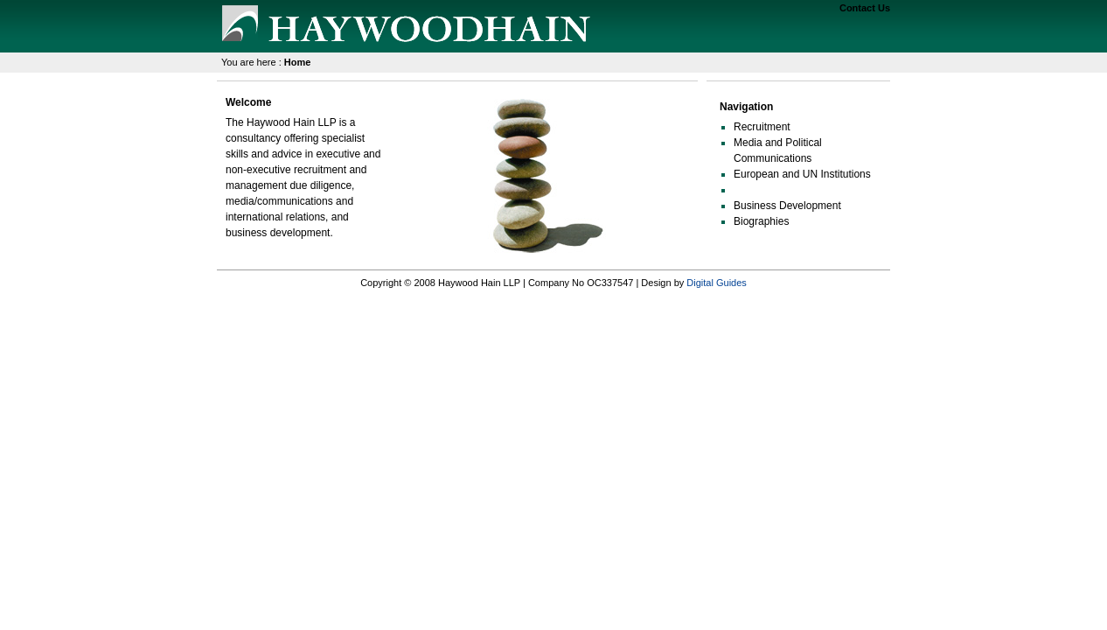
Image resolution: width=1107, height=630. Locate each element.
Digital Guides (716, 282)
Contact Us (864, 8)
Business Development (787, 206)
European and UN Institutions (802, 174)
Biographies (761, 221)
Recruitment (762, 127)
